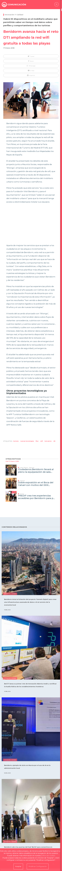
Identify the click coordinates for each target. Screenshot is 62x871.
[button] (31, 56)
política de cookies (48, 856)
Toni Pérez (48, 441)
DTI (54, 441)
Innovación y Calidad (14, 15)
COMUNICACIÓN (16, 4)
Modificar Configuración (38, 866)
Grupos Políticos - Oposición (26, 467)
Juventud (22, 480)
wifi (41, 441)
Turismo (16, 441)
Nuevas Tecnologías (27, 441)
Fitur (37, 441)
